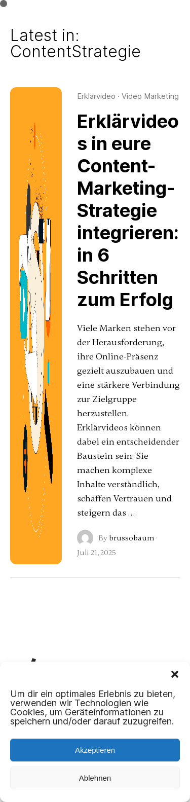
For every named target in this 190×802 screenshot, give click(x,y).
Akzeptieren (95, 750)
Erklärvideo (96, 96)
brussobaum (132, 537)
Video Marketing (150, 96)
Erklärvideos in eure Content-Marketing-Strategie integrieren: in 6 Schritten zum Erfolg (128, 210)
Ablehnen (95, 778)
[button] (175, 674)
